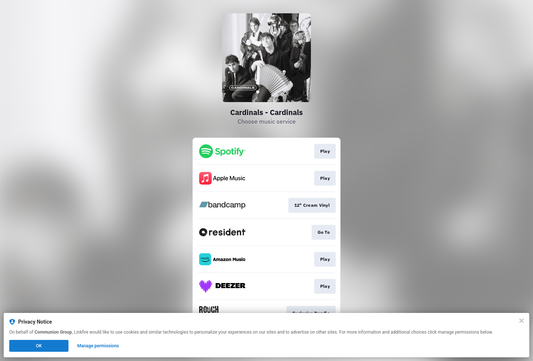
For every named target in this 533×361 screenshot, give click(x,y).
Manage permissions (98, 345)
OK (39, 345)
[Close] (521, 321)
